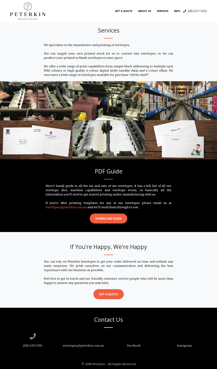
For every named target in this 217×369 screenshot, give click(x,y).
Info (177, 11)
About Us (144, 11)
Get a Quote (108, 294)
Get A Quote (123, 11)
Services (162, 11)
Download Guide (108, 218)
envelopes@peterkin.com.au (66, 207)
